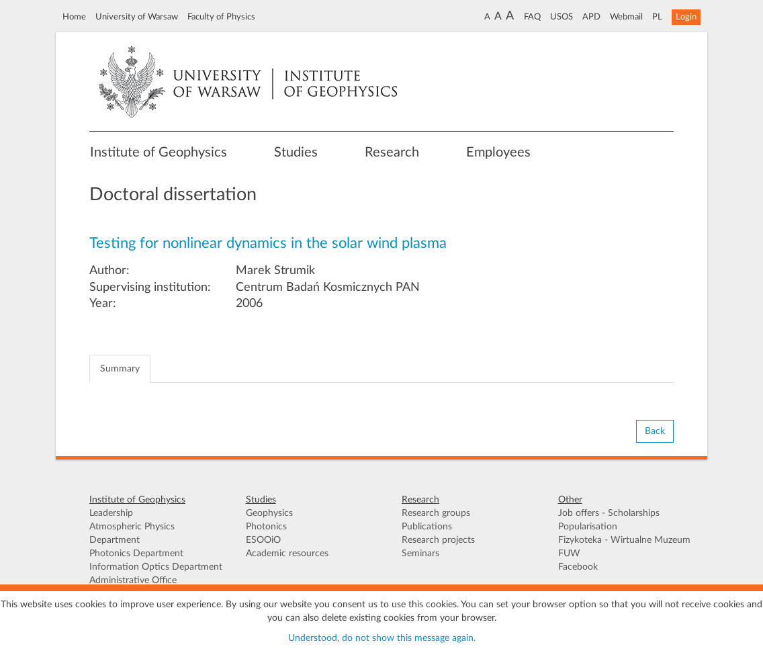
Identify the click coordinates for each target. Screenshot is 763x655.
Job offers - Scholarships (609, 513)
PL (657, 17)
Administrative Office (133, 580)
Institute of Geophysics (158, 152)
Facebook (578, 567)
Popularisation (587, 526)
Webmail (626, 17)
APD (591, 17)
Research (392, 152)
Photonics (266, 526)
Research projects (438, 540)
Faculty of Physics (221, 17)
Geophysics (269, 513)
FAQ (532, 17)
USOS (561, 17)
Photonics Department (136, 553)
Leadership (111, 513)
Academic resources (287, 553)
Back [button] (655, 431)
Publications (427, 526)
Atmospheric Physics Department (132, 533)
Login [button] (686, 17)
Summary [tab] (120, 369)
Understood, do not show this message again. (382, 638)
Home (74, 17)
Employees (498, 152)
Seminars (420, 553)
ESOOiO (263, 540)
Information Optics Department (155, 567)
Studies (296, 152)
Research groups (436, 513)
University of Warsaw (136, 17)
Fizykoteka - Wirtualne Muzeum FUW (624, 546)
